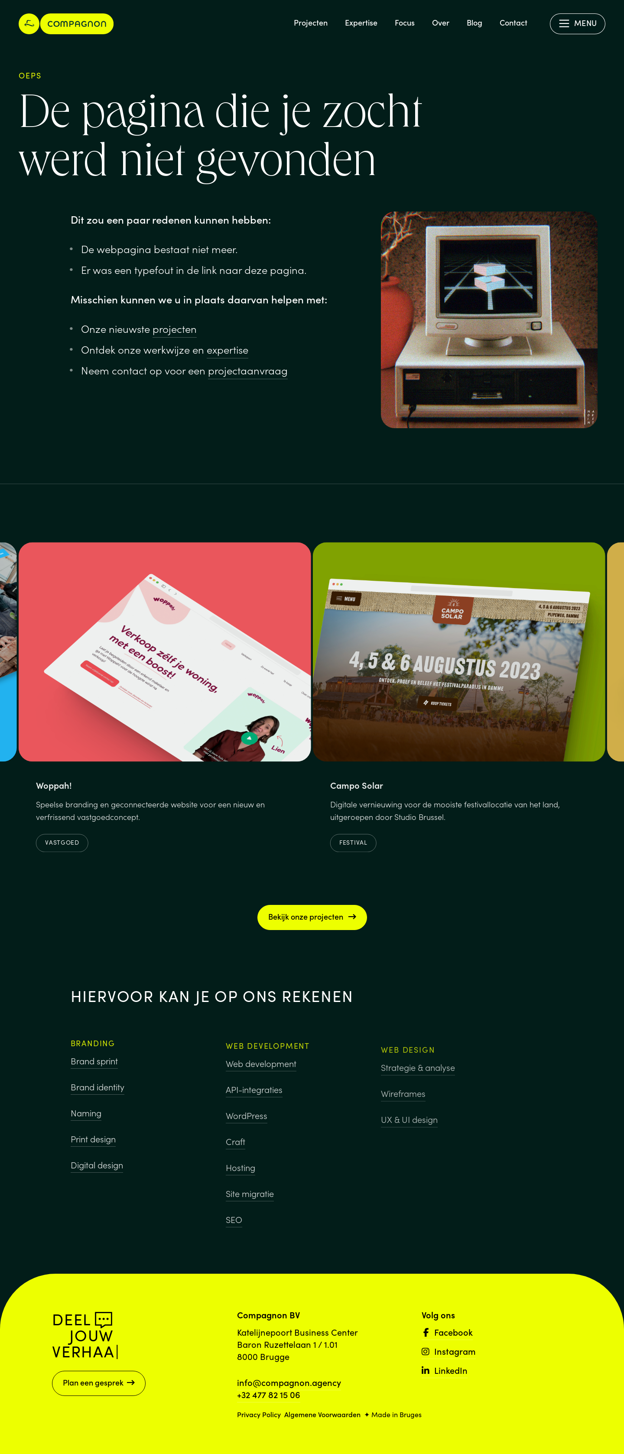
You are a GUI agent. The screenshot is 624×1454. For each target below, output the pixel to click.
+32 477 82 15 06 (268, 1394)
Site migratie (250, 1202)
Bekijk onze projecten (312, 916)
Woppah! (54, 789)
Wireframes (403, 1107)
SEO (234, 1228)
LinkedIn (445, 1370)
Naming (86, 1118)
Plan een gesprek (99, 1382)
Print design (93, 1144)
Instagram (449, 1351)
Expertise (361, 22)
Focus (405, 22)
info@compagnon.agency (289, 1382)
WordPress (246, 1124)
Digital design (97, 1170)
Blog (474, 22)
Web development (261, 1072)
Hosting (240, 1176)
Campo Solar (356, 789)
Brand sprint (94, 1066)
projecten (175, 328)
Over (440, 22)
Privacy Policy (259, 1414)
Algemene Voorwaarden (322, 1414)
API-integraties (254, 1098)
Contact (513, 22)
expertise (227, 349)
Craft (235, 1150)
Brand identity (97, 1092)
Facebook (447, 1332)
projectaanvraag (248, 370)
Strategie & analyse (418, 1081)
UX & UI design (409, 1133)
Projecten (311, 22)
